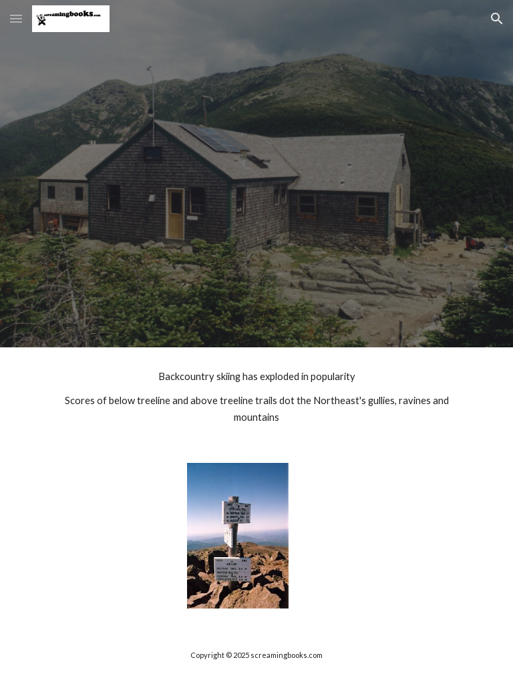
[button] (16, 18)
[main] (256, 397)
